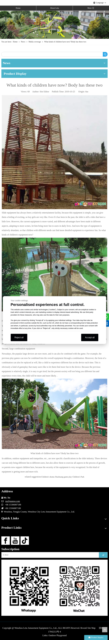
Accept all (90, 337)
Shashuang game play (63, 477)
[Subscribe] (103, 555)
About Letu (54, 8)
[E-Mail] (49, 555)
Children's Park (78, 477)
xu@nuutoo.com (12, 501)
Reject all (19, 337)
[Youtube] (15, 540)
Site (86, 92)
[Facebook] (5, 540)
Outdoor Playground (58, 635)
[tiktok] (25, 540)
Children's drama (47, 477)
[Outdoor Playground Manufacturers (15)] (54, 24)
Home (18, 8)
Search (105, 54)
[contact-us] (54, 588)
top (104, 629)
